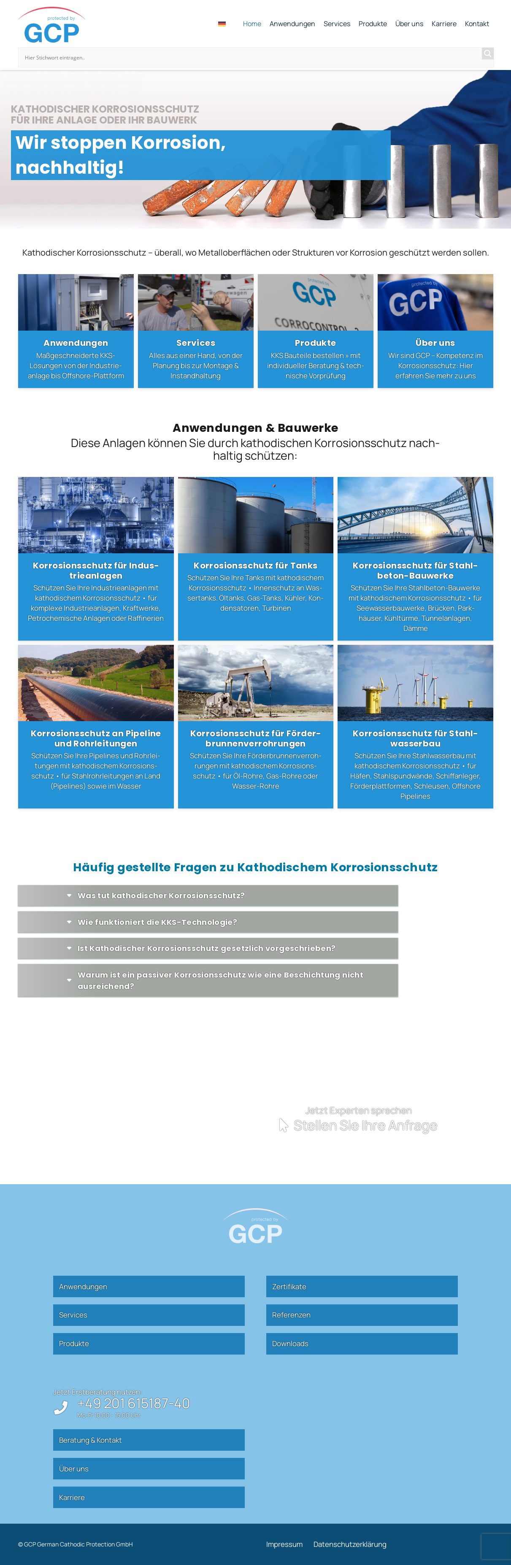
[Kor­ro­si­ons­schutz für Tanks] (255, 559)
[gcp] (51, 25)
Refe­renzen (291, 1315)
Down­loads (290, 1343)
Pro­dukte (74, 1343)
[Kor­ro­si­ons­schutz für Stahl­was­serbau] (415, 726)
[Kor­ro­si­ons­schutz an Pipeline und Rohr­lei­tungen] (96, 726)
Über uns (74, 1468)
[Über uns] (435, 331)
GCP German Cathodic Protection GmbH (78, 1544)
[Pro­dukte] (315, 331)
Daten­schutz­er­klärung (350, 1544)
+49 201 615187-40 (133, 1403)
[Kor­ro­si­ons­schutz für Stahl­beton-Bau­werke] (415, 559)
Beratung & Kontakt (90, 1440)
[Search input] (252, 57)
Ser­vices (73, 1315)
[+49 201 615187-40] (65, 1407)
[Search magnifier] (488, 53)
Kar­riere (72, 1497)
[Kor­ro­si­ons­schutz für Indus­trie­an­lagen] (96, 559)
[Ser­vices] (196, 331)
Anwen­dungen (83, 1286)
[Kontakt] (322, 1121)
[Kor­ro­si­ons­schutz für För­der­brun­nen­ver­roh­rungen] (255, 726)
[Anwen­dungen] (76, 331)
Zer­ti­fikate (289, 1286)
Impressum (284, 1544)
